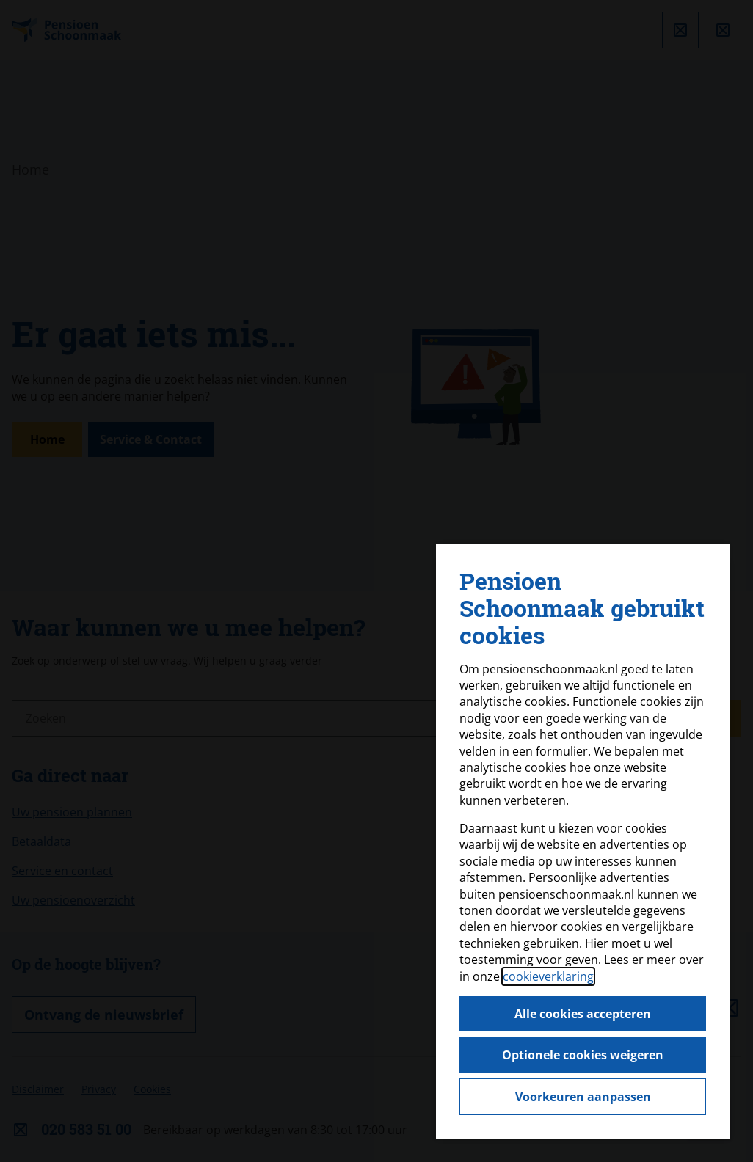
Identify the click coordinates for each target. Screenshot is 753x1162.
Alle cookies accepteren (582, 1014)
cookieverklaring (548, 976)
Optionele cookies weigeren (582, 1055)
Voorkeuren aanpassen (583, 1097)
